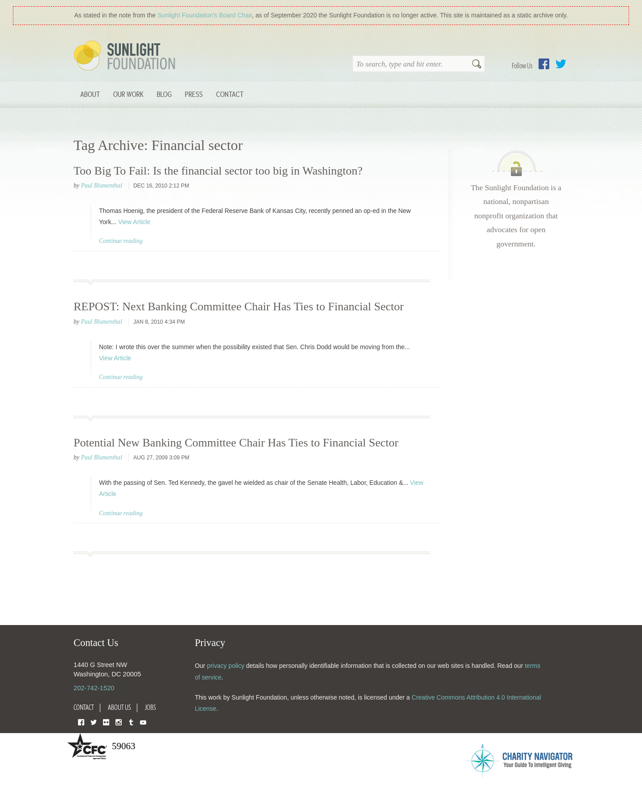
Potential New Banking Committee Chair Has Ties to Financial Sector (236, 442)
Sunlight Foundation (126, 56)
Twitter (561, 63)
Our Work (128, 94)
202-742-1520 (94, 688)
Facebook (544, 63)
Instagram (118, 721)
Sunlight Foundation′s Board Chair (204, 15)
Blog (164, 94)
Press (194, 94)
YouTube (143, 721)
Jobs (150, 707)
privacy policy (225, 665)
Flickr (106, 721)
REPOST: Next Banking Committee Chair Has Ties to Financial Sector (238, 306)
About (90, 94)
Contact (229, 94)
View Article (134, 221)
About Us (119, 707)
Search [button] (476, 64)
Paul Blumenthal (101, 185)
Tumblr (131, 721)
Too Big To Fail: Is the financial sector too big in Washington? (218, 170)
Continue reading (121, 241)
